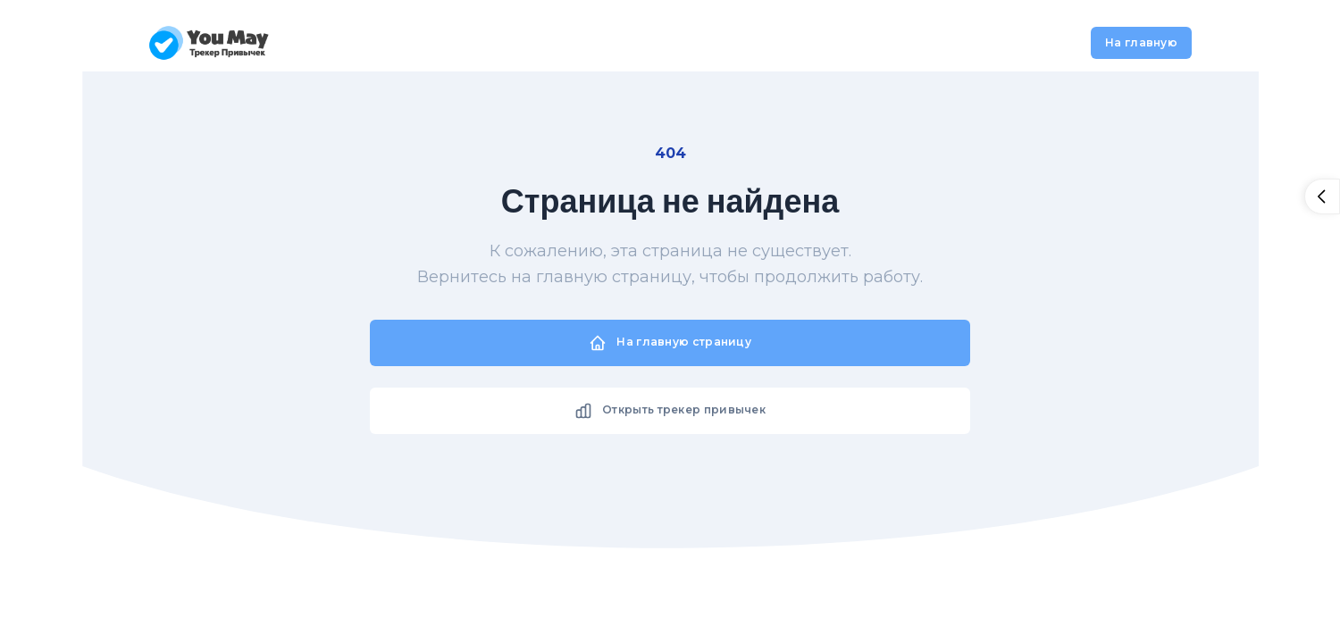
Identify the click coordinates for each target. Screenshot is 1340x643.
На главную (1141, 42)
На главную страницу (670, 343)
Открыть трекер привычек (670, 411)
